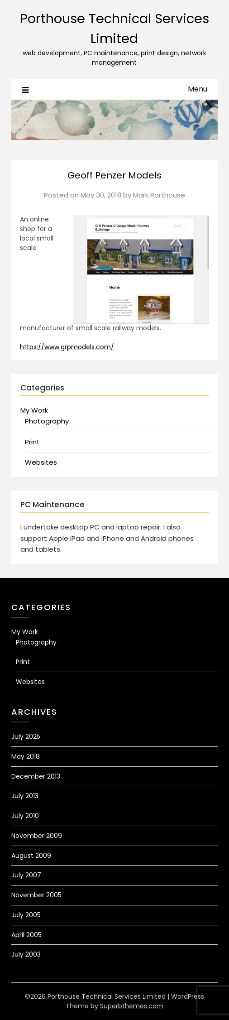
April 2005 (26, 934)
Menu (197, 89)
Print (32, 442)
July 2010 (25, 815)
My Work (34, 410)
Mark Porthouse (159, 195)
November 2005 (36, 895)
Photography (47, 421)
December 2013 (35, 776)
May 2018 (25, 756)
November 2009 (36, 835)
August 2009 (31, 855)
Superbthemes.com (131, 1005)
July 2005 (26, 914)
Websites (41, 462)
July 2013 (24, 795)
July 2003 (26, 954)
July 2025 (25, 736)
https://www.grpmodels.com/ (67, 346)
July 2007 (26, 875)
